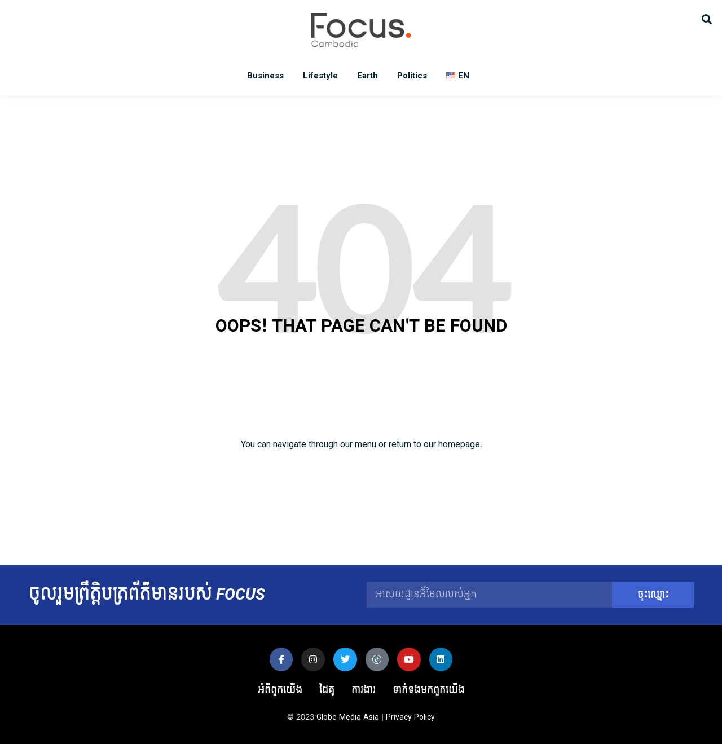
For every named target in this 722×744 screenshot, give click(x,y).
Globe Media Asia (347, 717)
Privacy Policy (410, 717)
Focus (361, 30)
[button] (706, 18)
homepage (459, 444)
